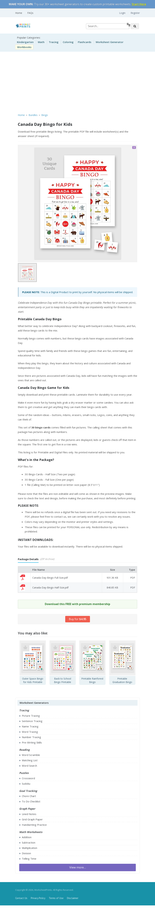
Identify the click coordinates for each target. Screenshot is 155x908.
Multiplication (29, 848)
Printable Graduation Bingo (122, 680)
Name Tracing (30, 726)
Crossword (28, 778)
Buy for (77, 619)
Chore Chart (29, 796)
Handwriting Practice (34, 824)
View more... (77, 867)
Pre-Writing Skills (32, 742)
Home (18, 13)
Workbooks (24, 47)
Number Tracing (31, 737)
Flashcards (84, 42)
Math (41, 42)
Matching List (30, 760)
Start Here (139, 4)
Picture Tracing (31, 715)
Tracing (53, 42)
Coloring (68, 42)
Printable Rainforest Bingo (92, 680)
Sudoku (26, 783)
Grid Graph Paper (32, 819)
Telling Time (29, 858)
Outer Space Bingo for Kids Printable (32, 680)
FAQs (30, 13)
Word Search (29, 765)
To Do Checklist (31, 801)
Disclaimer (72, 898)
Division (26, 853)
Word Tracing (30, 731)
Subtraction (28, 842)
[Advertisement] (77, 82)
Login (122, 13)
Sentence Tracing (32, 721)
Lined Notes (29, 814)
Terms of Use (56, 898)
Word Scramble (31, 755)
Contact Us (21, 898)
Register (135, 13)
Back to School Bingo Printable (62, 680)
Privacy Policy (38, 898)
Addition (26, 837)
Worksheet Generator (109, 42)
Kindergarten (25, 42)
